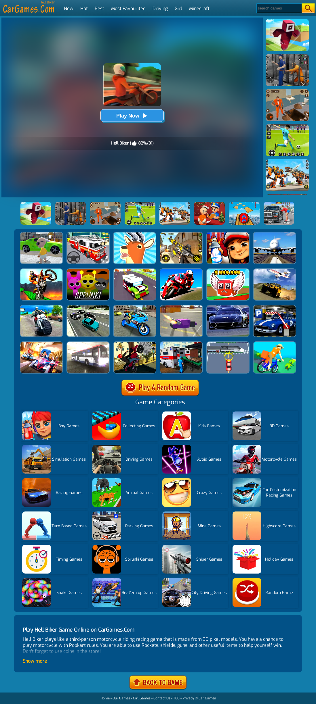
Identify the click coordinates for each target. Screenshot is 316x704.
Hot (84, 8)
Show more (35, 661)
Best (99, 8)
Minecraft (199, 8)
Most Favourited (128, 8)
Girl (178, 8)
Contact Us (161, 698)
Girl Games (142, 698)
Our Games (121, 698)
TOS (176, 698)
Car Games (207, 698)
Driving (160, 8)
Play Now (132, 115)
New (68, 8)
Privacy (188, 698)
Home (105, 698)
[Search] (278, 8)
